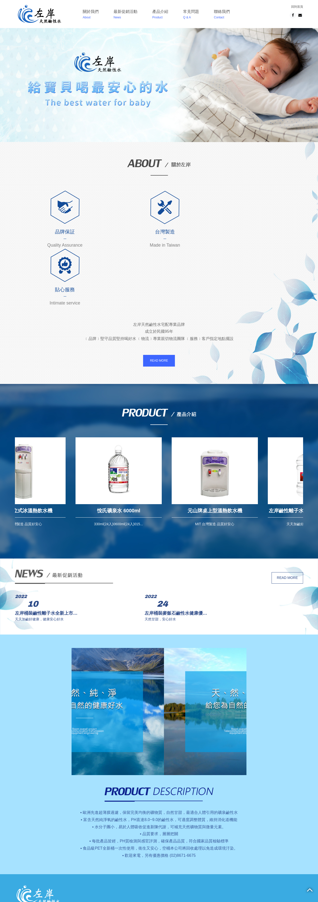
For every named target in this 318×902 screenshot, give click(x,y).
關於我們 (89, 15)
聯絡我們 (221, 15)
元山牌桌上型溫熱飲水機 (255, 453)
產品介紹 (159, 15)
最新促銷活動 (124, 15)
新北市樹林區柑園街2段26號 (203, 852)
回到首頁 (297, 6)
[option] (63, 424)
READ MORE (159, 303)
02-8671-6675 (191, 864)
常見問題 (190, 15)
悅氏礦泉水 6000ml (159, 453)
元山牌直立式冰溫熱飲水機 (63, 453)
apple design (180, 870)
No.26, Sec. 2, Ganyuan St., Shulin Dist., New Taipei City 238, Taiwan (224, 858)
